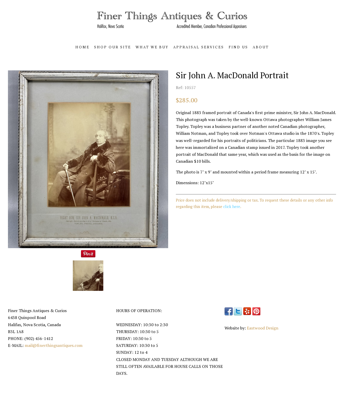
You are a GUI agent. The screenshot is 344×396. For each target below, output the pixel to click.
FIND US (238, 47)
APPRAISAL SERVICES (198, 47)
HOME (82, 47)
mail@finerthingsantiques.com (54, 345)
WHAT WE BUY (152, 47)
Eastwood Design (262, 328)
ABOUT (261, 47)
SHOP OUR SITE (112, 47)
